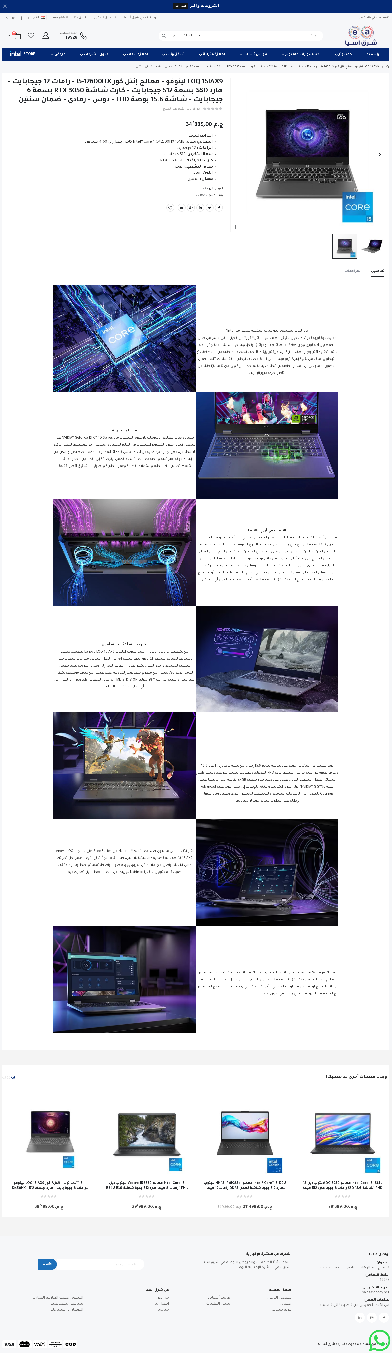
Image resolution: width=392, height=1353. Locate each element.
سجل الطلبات (218, 1305)
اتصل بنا (81, 17)
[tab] (377, 272)
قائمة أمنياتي (219, 1299)
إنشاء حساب (58, 17)
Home (388, 67)
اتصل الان (180, 6)
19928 (385, 1281)
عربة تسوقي (281, 1311)
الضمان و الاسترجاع (67, 1311)
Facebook (219, 209)
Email (182, 209)
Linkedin (360, 1318)
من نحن (162, 1299)
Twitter (210, 209)
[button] (235, 227)
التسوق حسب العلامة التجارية (57, 1299)
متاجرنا (163, 1311)
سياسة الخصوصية (67, 1305)
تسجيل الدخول (105, 17)
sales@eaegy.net (376, 1294)
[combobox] (241, 36)
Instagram (372, 1318)
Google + (191, 209)
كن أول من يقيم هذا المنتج (180, 109)
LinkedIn (200, 209)
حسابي (286, 1305)
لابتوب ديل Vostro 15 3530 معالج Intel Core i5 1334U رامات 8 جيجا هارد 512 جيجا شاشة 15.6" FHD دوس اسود (147, 1187)
